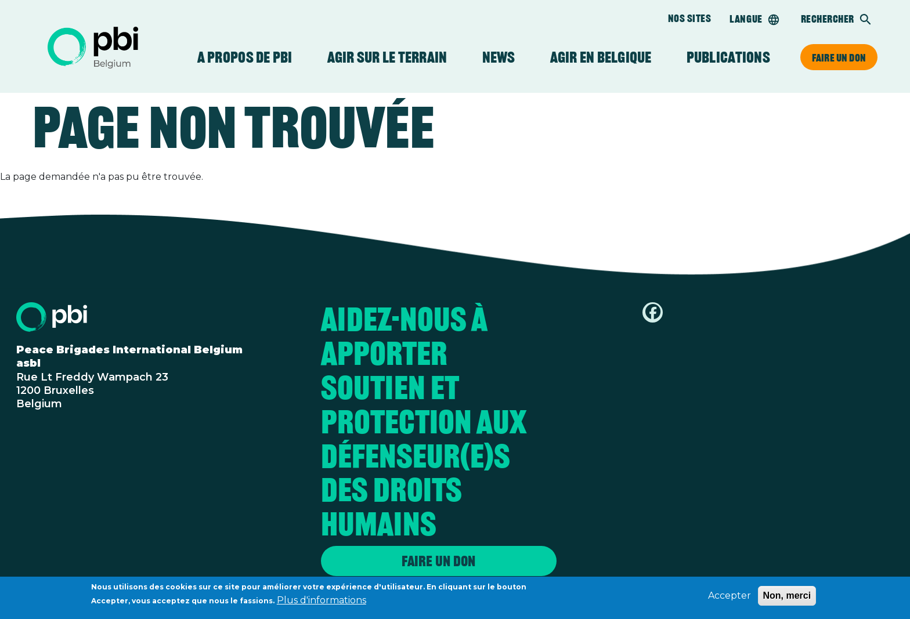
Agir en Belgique (601, 57)
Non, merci (787, 598)
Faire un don (839, 57)
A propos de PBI (245, 57)
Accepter (729, 598)
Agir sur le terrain (387, 57)
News (498, 57)
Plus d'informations (321, 603)
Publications (728, 57)
